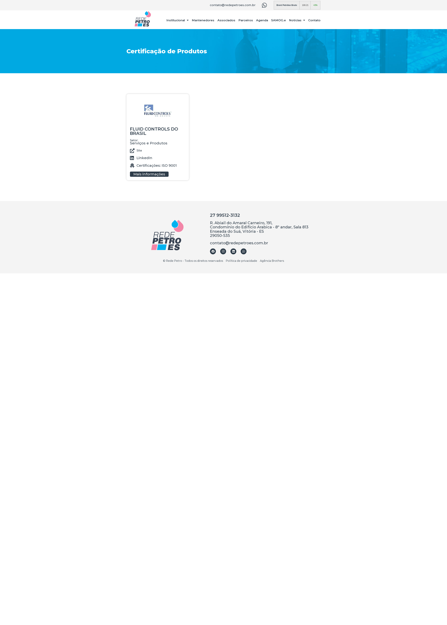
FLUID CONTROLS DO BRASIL (154, 131)
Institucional (177, 20)
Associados (226, 20)
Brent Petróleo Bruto (287, 5)
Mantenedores (203, 20)
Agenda (262, 20)
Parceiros (245, 20)
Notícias (297, 20)
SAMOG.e (278, 20)
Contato (314, 20)
